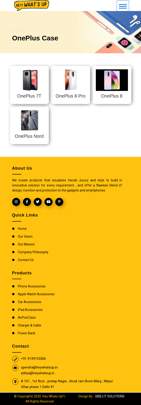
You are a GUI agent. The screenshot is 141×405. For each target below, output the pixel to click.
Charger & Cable (29, 325)
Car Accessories (29, 302)
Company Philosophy (33, 252)
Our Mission (26, 244)
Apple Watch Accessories (36, 294)
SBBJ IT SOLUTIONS (109, 396)
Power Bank (26, 333)
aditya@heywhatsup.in (37, 373)
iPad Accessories (30, 310)
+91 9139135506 (33, 359)
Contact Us (26, 260)
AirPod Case (27, 317)
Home (22, 229)
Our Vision (25, 236)
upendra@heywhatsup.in (39, 367)
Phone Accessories (32, 286)
